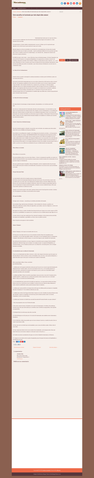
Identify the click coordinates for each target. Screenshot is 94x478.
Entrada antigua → (53, 347)
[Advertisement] (24, 29)
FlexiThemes (40, 474)
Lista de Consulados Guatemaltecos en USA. (70, 149)
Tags (67, 60)
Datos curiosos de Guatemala (72, 130)
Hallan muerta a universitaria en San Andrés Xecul (73, 172)
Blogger (59, 470)
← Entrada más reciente (18, 347)
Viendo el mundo (46, 470)
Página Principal (37, 347)
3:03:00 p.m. (20, 358)
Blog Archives (74, 60)
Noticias (19, 11)
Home (14, 8)
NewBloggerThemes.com (56, 474)
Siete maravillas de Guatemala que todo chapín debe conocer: (30, 15)
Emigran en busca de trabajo (66, 165)
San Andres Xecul (22, 8)
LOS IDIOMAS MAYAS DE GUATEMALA (71, 113)
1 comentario (20, 17)
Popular (62, 60)
